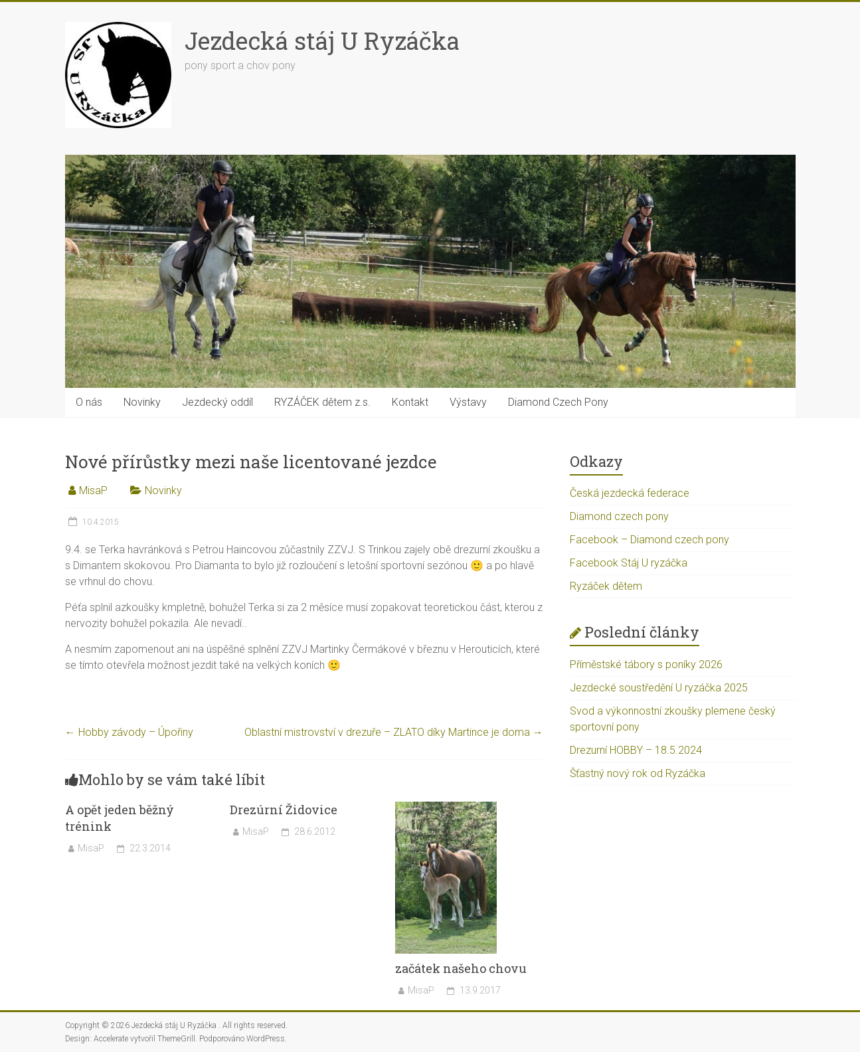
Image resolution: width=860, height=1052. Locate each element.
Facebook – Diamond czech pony (649, 539)
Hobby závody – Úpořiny (129, 732)
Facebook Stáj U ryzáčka (628, 563)
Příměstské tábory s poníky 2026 (646, 664)
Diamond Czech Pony (558, 402)
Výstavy (468, 402)
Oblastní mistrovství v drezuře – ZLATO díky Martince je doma (393, 732)
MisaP (93, 490)
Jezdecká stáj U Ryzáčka (322, 40)
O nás (89, 402)
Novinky (142, 402)
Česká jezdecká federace (629, 493)
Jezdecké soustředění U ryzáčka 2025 (659, 687)
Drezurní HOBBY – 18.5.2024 (636, 750)
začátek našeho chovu (461, 968)
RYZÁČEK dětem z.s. (322, 402)
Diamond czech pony (619, 516)
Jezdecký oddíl (217, 402)
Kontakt (410, 402)
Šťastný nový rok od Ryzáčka (637, 773)
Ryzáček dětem (606, 586)
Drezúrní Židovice (283, 810)
